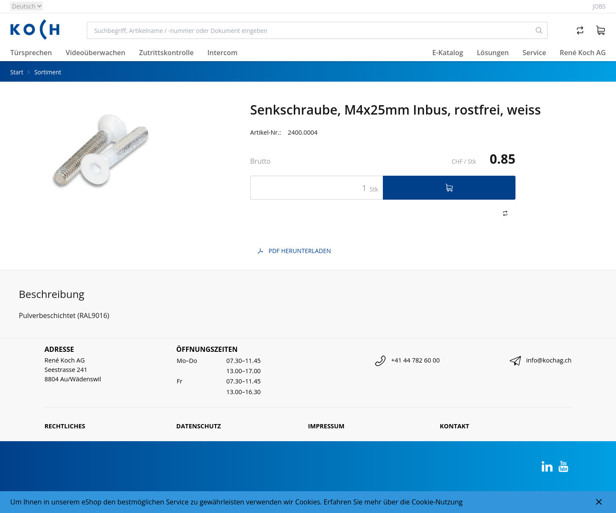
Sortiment (47, 72)
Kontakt (454, 426)
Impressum (326, 426)
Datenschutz (198, 426)
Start (16, 72)
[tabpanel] (105, 167)
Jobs (599, 6)
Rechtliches (64, 426)
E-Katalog (447, 52)
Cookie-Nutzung (437, 502)
